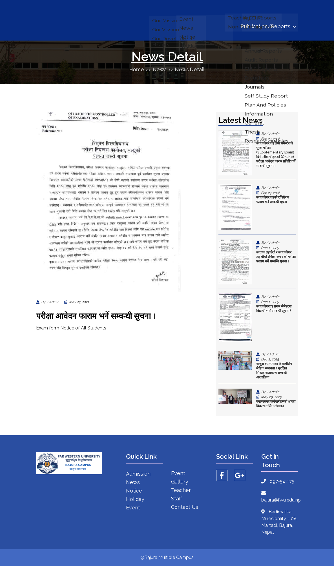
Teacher (181, 490)
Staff (176, 499)
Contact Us (184, 507)
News (160, 69)
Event (133, 508)
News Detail (190, 69)
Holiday (135, 499)
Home (136, 69)
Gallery (179, 482)
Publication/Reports (268, 26)
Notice (134, 491)
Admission (138, 474)
